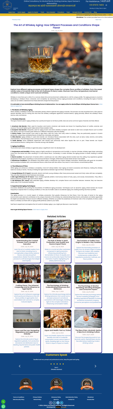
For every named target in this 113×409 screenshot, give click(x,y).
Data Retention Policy (72, 397)
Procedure (61, 12)
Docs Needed (51, 12)
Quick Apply (21, 12)
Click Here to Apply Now (40, 209)
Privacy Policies (37, 397)
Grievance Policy (56, 397)
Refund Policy (37, 399)
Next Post (98, 20)
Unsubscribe (90, 399)
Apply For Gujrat (33, 12)
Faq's (68, 12)
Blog (95, 12)
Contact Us (87, 12)
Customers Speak (56, 355)
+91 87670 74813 (96, 5)
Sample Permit (77, 12)
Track (42, 12)
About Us (56, 399)
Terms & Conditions (18, 397)
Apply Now (11, 12)
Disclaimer (91, 397)
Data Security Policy (18, 399)
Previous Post (16, 20)
